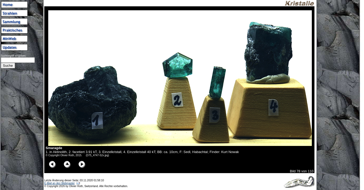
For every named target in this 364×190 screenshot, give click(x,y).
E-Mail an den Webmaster (59, 183)
